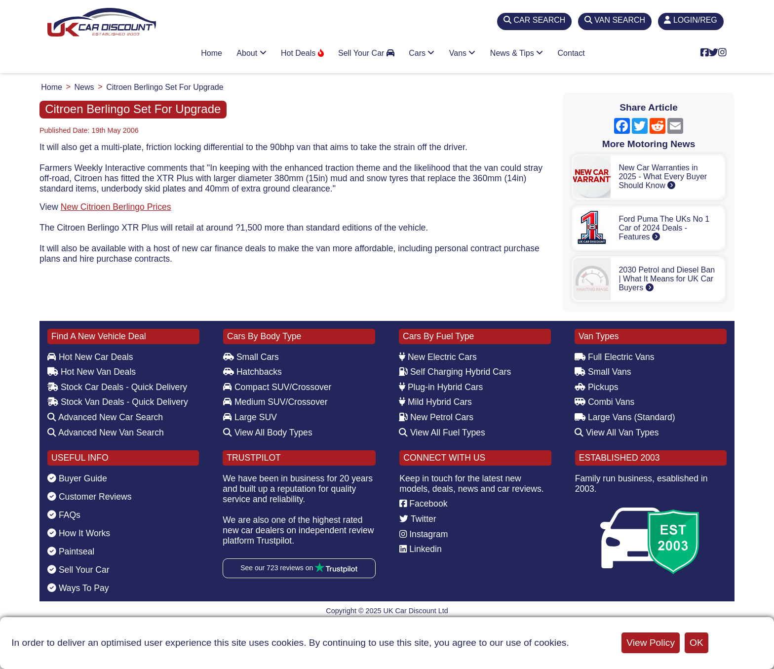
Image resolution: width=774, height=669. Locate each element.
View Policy (650, 642)
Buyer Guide (77, 478)
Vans (462, 53)
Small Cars (251, 357)
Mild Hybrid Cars (435, 402)
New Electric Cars (438, 357)
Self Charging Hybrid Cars (455, 372)
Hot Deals (302, 53)
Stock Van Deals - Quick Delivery (117, 402)
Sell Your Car (366, 53)
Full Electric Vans (615, 357)
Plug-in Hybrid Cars (441, 387)
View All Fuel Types (442, 432)
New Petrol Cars (436, 417)
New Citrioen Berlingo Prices (116, 207)
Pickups (597, 387)
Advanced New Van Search (105, 432)
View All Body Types (267, 432)
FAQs (63, 515)
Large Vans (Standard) (625, 417)
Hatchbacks (252, 372)
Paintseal (70, 551)
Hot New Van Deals (91, 372)
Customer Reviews (89, 497)
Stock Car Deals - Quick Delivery (117, 387)
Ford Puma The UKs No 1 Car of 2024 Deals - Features (664, 228)
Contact (571, 53)
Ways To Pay (78, 588)
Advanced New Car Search (105, 417)
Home (211, 53)
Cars (421, 53)
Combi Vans (604, 402)
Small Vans (603, 372)
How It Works (78, 533)
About (251, 53)
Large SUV (250, 417)
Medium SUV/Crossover (275, 402)
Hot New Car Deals (90, 357)
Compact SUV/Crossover (277, 387)
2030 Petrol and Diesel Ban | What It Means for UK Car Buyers (667, 279)
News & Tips (516, 53)
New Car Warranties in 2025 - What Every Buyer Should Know (663, 176)
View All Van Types (617, 432)
